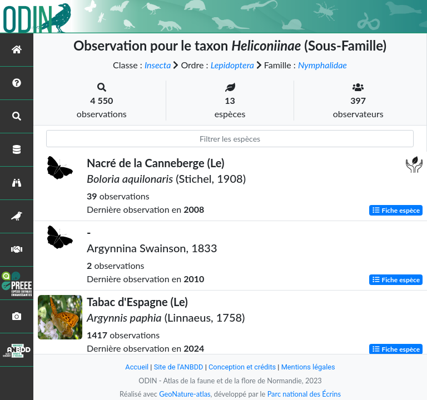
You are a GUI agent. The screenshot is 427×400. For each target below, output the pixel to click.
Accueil (136, 367)
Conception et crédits (242, 367)
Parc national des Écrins (304, 393)
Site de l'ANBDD (178, 367)
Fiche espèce (396, 210)
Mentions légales (308, 367)
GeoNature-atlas (184, 393)
